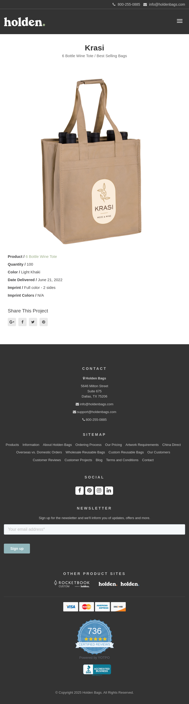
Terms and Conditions (122, 460)
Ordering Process (88, 445)
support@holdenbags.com (94, 412)
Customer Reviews (47, 460)
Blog (99, 460)
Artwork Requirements (142, 445)
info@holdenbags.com (94, 404)
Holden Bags (96, 378)
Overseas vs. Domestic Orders (39, 452)
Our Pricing (113, 445)
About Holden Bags (57, 445)
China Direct (171, 445)
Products (12, 445)
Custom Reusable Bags (126, 452)
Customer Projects (78, 460)
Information (30, 445)
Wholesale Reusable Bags (85, 452)
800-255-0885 (94, 420)
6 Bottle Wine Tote (41, 256)
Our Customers (158, 452)
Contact (148, 460)
